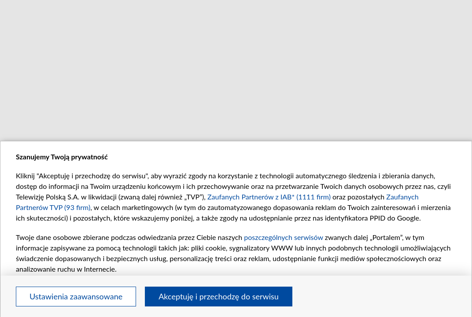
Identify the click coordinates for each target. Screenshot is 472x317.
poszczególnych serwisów (283, 237)
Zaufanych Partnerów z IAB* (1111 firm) (269, 196)
